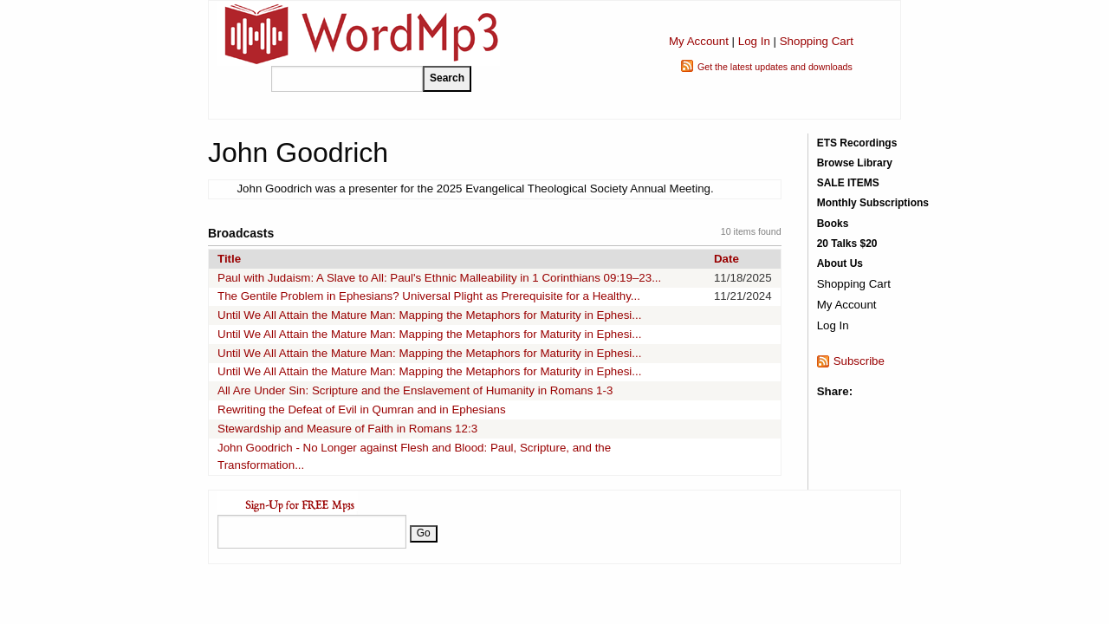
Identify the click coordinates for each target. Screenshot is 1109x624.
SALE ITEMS (848, 183)
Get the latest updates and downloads (775, 67)
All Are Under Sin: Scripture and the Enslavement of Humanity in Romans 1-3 (415, 390)
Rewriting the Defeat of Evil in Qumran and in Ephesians (361, 409)
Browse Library (854, 163)
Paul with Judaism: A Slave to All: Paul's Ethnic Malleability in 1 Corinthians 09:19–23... (439, 277)
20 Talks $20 (847, 243)
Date (726, 258)
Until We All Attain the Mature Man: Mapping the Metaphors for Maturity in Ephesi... (429, 315)
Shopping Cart (816, 41)
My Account (699, 41)
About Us (840, 263)
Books (833, 224)
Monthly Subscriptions (873, 203)
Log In (754, 41)
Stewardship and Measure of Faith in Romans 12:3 (347, 428)
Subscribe (859, 360)
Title (229, 258)
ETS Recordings (857, 143)
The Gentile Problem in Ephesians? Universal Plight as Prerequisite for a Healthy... (428, 295)
